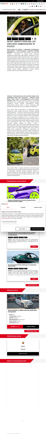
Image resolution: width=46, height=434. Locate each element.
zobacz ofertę (31, 326)
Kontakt (43, 9)
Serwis (15, 9)
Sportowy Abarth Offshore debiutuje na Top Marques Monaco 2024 (22, 265)
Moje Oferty (40, 1)
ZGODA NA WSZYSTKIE (37, 228)
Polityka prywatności (6, 218)
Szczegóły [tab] (23, 207)
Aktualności (32, 9)
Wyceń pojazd (19, 9)
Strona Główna (11, 12)
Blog (16, 12)
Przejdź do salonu (23, 353)
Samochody (5, 9)
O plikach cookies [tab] (38, 207)
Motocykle (10, 9)
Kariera (40, 9)
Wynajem (36, 9)
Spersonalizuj (23, 228)
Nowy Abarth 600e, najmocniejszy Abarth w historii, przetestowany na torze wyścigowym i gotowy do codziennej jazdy (22, 234)
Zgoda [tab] (8, 207)
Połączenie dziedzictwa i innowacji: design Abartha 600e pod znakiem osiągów (21, 201)
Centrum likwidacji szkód (25, 9)
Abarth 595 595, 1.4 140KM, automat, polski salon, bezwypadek (22, 311)
